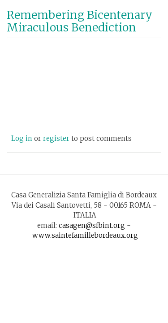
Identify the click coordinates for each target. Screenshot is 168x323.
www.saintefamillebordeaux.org (85, 235)
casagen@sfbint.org (92, 225)
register (56, 138)
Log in (21, 138)
